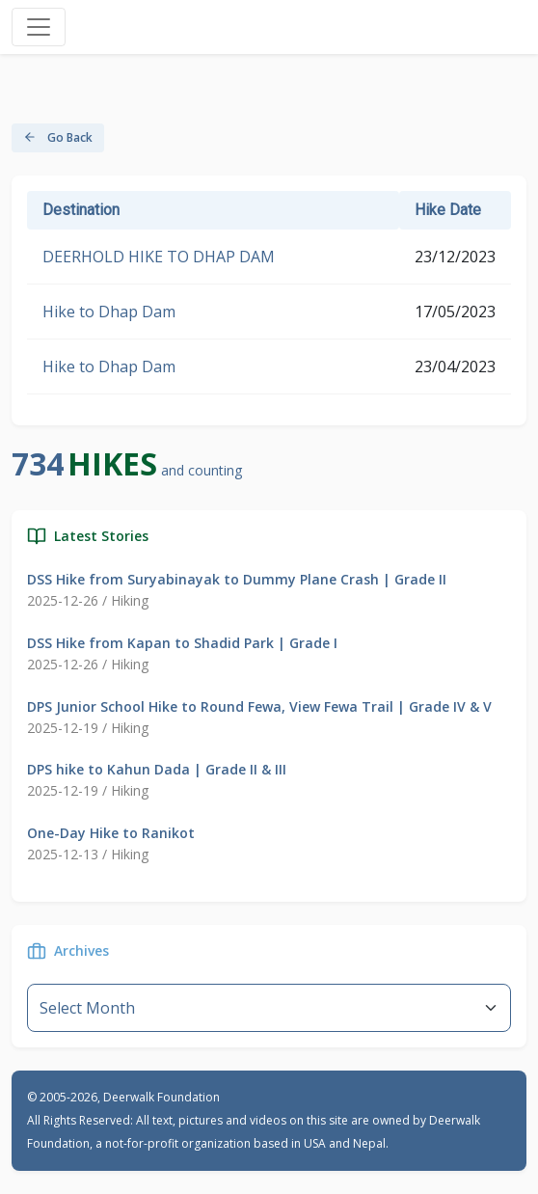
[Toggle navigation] (39, 27)
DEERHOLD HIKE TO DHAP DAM (158, 256)
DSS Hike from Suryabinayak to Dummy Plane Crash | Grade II (236, 579)
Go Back (58, 137)
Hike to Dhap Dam (108, 311)
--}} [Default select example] (269, 1008)
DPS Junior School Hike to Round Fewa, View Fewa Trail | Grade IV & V (259, 706)
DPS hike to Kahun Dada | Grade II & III (156, 769)
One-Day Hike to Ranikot (111, 833)
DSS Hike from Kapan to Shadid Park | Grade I (182, 643)
